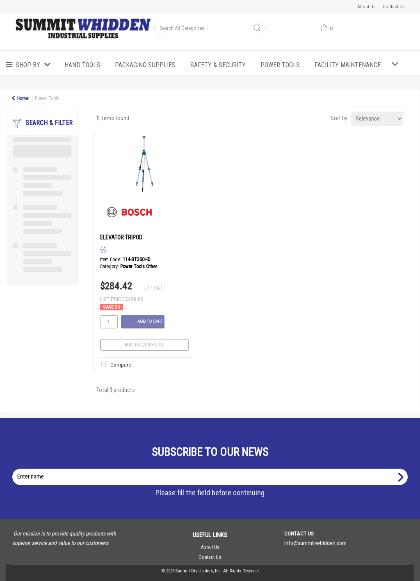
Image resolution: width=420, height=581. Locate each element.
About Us (366, 6)
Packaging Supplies (145, 65)
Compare (114, 365)
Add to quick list (144, 345)
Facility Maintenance (348, 65)
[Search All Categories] (209, 28)
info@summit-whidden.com (315, 543)
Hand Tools (82, 65)
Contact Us (394, 6)
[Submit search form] (256, 28)
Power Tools (280, 65)
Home (19, 98)
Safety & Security (218, 65)
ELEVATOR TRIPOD (121, 237)
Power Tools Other (138, 266)
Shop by (28, 65)
